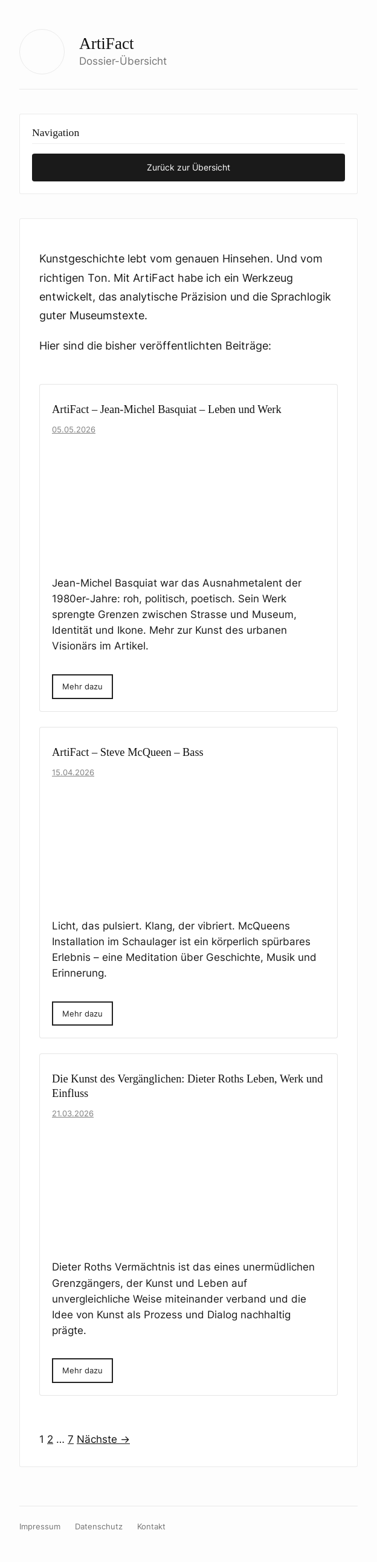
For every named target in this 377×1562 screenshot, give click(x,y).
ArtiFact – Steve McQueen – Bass (128, 752)
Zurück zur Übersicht (188, 167)
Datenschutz (99, 1526)
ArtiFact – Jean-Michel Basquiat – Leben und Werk (167, 409)
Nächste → (103, 1439)
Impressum (39, 1526)
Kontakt (151, 1526)
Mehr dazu (82, 686)
